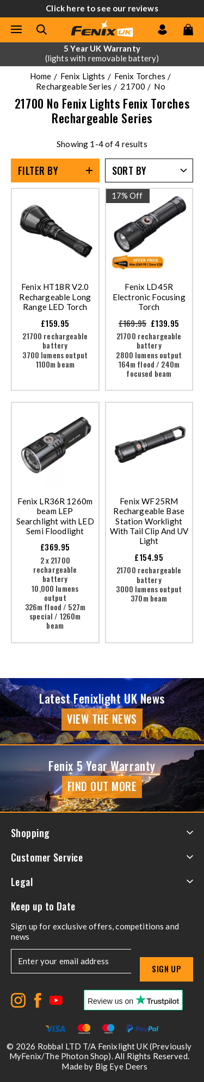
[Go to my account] (162, 29)
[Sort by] (149, 170)
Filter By (38, 170)
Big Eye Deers (121, 1066)
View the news (102, 719)
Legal (102, 882)
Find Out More (102, 786)
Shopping (102, 833)
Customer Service (102, 857)
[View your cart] (188, 29)
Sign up (166, 969)
